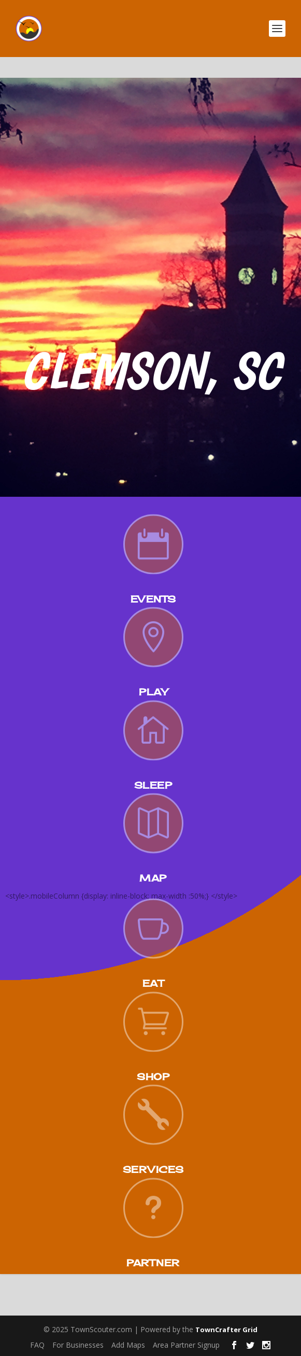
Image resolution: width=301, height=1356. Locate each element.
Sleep (153, 785)
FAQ (37, 1345)
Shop (153, 1076)
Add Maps (128, 1345)
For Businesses (78, 1345)
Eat (153, 983)
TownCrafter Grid (226, 1329)
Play (153, 691)
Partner (153, 1262)
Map (153, 878)
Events (153, 599)
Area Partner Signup (186, 1345)
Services (153, 1169)
